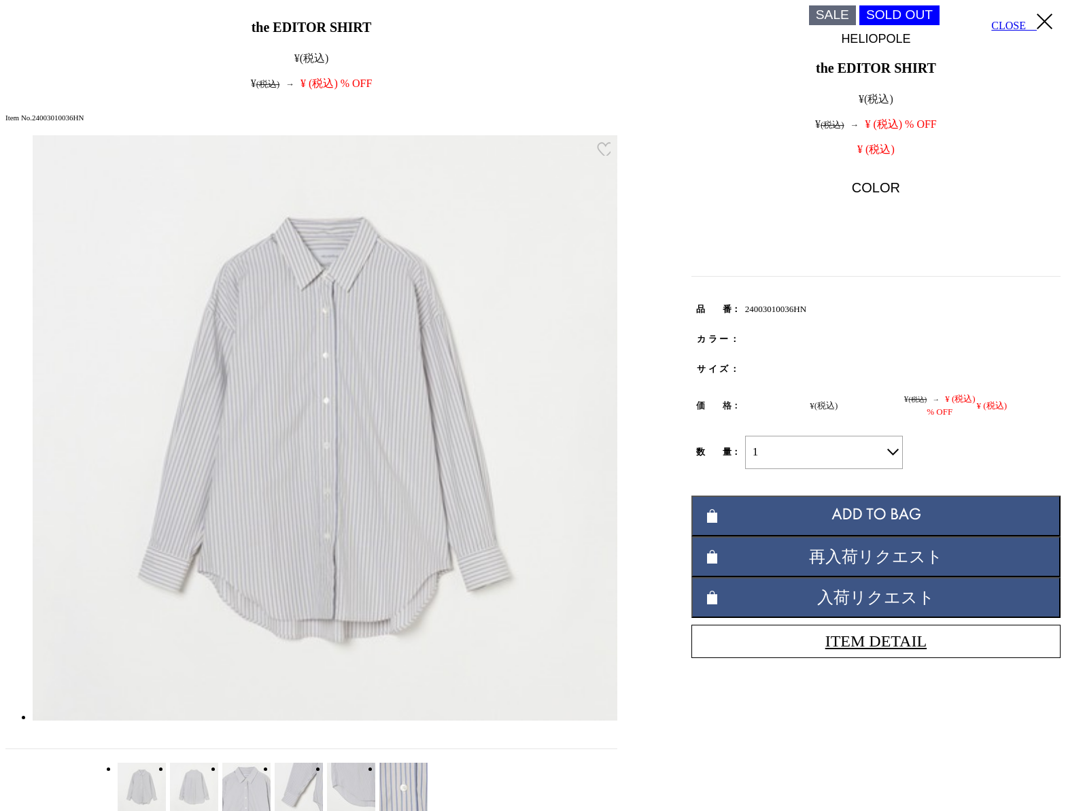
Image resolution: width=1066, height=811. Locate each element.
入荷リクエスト (876, 597)
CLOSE (1021, 22)
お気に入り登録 (604, 149)
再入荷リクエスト (876, 556)
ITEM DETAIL (876, 641)
